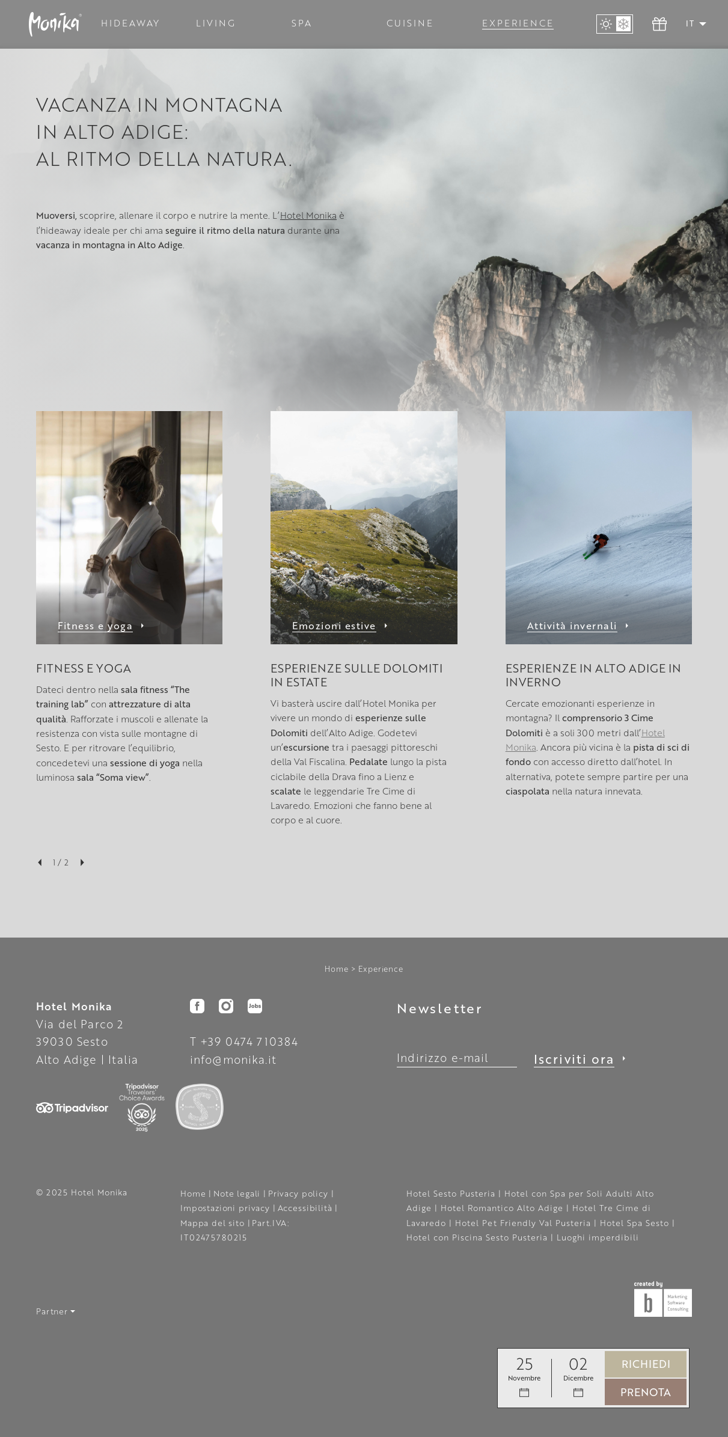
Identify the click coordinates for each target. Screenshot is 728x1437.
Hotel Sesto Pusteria (452, 1193)
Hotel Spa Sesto (636, 1222)
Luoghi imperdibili (598, 1237)
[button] (702, 23)
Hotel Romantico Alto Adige (503, 1207)
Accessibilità (306, 1207)
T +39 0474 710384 (244, 1041)
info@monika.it (233, 1059)
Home (336, 968)
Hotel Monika (308, 215)
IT (690, 23)
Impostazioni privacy (226, 1207)
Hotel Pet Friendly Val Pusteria (524, 1222)
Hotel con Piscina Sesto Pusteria (478, 1237)
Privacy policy (299, 1193)
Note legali (238, 1193)
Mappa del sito (214, 1222)
